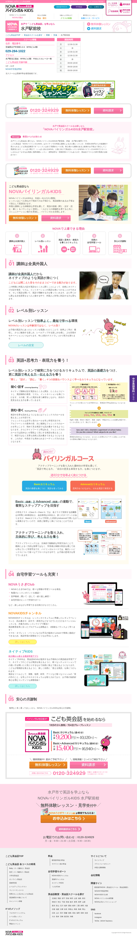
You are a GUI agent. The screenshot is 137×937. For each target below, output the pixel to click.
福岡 (78, 913)
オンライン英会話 (15, 879)
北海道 (54, 898)
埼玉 (59, 902)
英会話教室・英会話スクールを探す (66, 894)
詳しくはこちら (22, 642)
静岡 (82, 906)
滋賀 (57, 909)
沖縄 (71, 916)
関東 (48, 35)
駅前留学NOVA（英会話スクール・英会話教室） (112, 887)
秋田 (71, 898)
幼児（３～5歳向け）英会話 (19, 872)
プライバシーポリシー (102, 864)
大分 (53, 916)
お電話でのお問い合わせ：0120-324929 (68, 837)
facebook (98, 914)
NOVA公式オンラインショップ (105, 902)
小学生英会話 (14, 876)
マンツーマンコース (16, 890)
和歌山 (70, 909)
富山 (57, 906)
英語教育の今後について (18, 897)
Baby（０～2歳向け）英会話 (19, 868)
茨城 (55, 35)
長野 (79, 902)
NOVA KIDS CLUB (101, 895)
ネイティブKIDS (58, 883)
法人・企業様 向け (95, 7)
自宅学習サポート (57, 871)
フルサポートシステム (17, 913)
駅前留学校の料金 (58, 860)
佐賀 (86, 913)
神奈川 (54, 902)
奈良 (65, 909)
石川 (61, 906)
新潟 (53, 906)
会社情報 (95, 875)
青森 (59, 898)
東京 (83, 898)
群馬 (75, 902)
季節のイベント (14, 924)
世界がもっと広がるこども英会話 (21, 894)
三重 (78, 906)
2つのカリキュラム (16, 920)
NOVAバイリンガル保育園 (104, 898)
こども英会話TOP (12, 35)
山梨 (83, 902)
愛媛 (65, 913)
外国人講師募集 (100, 867)
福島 (79, 898)
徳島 (69, 913)
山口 (57, 913)
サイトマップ (99, 860)
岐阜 (74, 906)
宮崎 (61, 916)
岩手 (63, 898)
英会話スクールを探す (33, 35)
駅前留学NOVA (62, 7)
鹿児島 (66, 916)
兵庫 (61, 909)
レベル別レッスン (15, 916)
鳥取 (75, 909)
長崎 (82, 913)
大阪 (86, 906)
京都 (53, 909)
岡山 (83, 909)
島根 (79, 909)
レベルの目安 (26, 345)
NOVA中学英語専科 (14, 69)
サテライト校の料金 (59, 864)
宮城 (67, 898)
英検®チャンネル (58, 879)
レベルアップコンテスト (18, 887)
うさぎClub (56, 887)
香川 (61, 913)
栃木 (71, 902)
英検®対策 (13, 883)
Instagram (98, 917)
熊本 (57, 916)
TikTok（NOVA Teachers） (104, 921)
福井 (65, 906)
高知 (74, 913)
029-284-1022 (15, 51)
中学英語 (79, 7)
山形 (75, 898)
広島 (53, 913)
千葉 (63, 902)
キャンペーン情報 (15, 901)
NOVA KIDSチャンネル (60, 876)
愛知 (69, 906)
